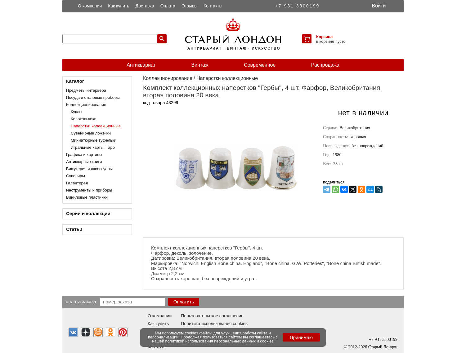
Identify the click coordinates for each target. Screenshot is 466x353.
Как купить (118, 5)
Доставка (145, 5)
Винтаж (199, 65)
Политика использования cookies (214, 323)
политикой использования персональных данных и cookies (219, 341)
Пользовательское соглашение (212, 315)
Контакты (213, 5)
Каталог (75, 81)
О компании (90, 5)
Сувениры (75, 176)
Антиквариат (141, 65)
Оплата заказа (81, 301)
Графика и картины (84, 154)
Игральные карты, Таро (93, 147)
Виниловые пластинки (87, 197)
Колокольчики (83, 119)
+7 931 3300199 (297, 5)
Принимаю (301, 337)
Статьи (74, 229)
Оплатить (183, 301)
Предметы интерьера (86, 90)
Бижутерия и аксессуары (89, 168)
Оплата (167, 5)
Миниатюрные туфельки (93, 140)
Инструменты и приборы (89, 190)
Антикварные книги (84, 161)
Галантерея (77, 183)
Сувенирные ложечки (91, 133)
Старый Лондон (382, 347)
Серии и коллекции (88, 213)
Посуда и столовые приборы (93, 97)
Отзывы (189, 5)
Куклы (76, 111)
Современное (260, 65)
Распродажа (325, 65)
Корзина (324, 36)
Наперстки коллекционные (96, 126)
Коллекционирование (86, 104)
